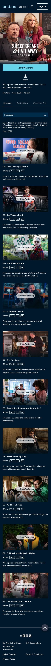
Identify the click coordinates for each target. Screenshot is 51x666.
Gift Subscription (33, 643)
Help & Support (9, 654)
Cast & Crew (22, 103)
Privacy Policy (9, 659)
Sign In (42, 6)
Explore (24, 7)
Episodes (7, 103)
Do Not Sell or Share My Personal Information (12, 646)
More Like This (39, 103)
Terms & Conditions (34, 654)
